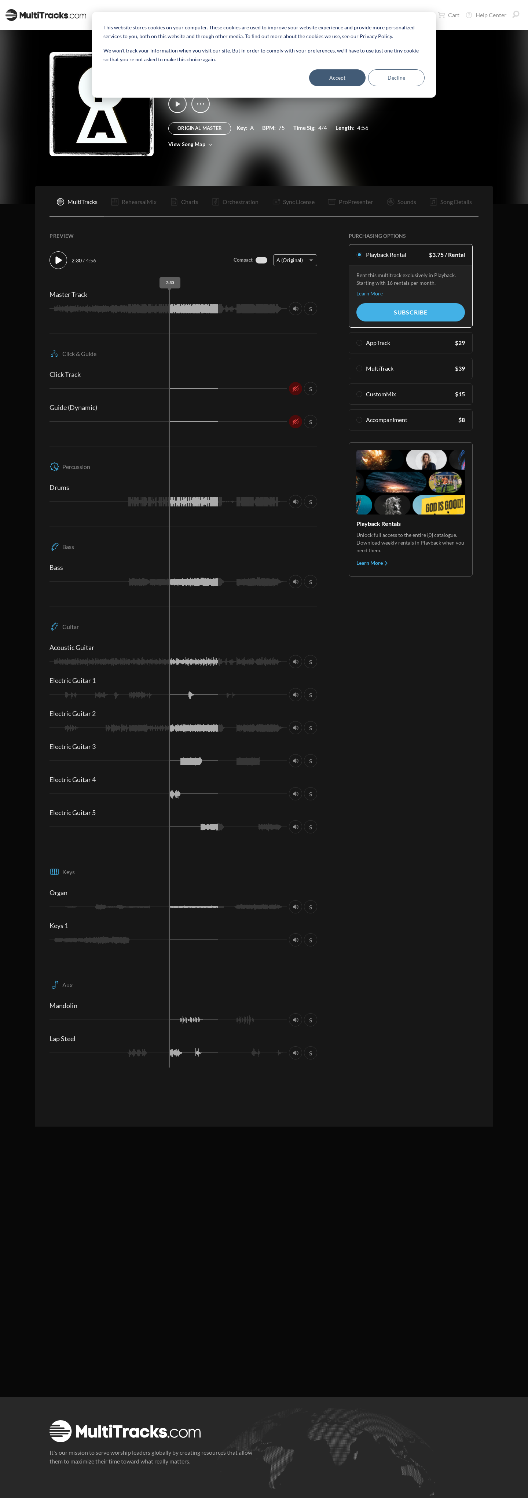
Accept (337, 77)
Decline (396, 77)
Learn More (369, 293)
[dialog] (264, 55)
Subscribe (411, 312)
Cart (448, 15)
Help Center (485, 15)
